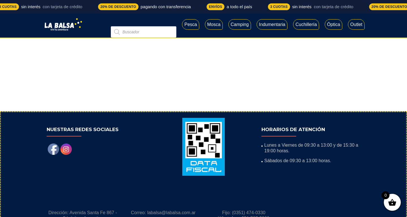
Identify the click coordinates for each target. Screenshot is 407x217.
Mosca (213, 24)
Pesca (190, 24)
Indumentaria (272, 24)
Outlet (356, 24)
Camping (240, 24)
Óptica (333, 24)
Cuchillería (306, 24)
